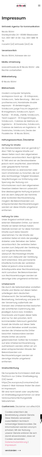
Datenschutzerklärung (16, 442)
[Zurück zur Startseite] (21, 5)
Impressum (10, 445)
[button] (39, 5)
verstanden (11, 450)
